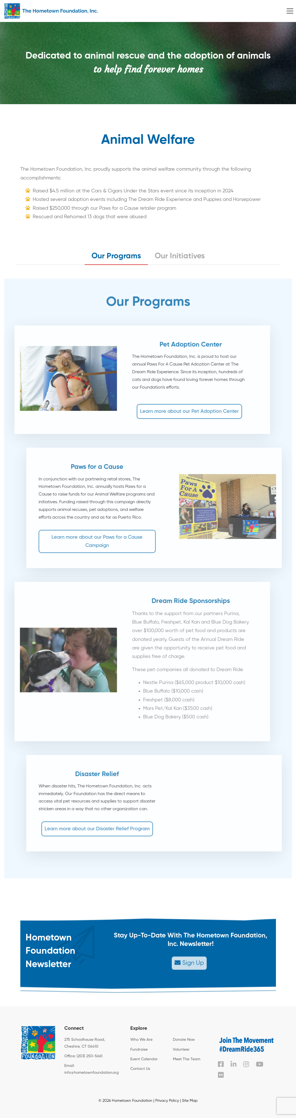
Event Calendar (144, 1059)
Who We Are (141, 1040)
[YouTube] (259, 1064)
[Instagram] (246, 1064)
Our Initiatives (180, 256)
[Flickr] (221, 1075)
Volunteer (181, 1049)
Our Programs (116, 256)
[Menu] (290, 11)
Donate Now (184, 1040)
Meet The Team (186, 1059)
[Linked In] (233, 1064)
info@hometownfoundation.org (91, 1073)
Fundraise (139, 1049)
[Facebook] (221, 1064)
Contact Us (140, 1069)
